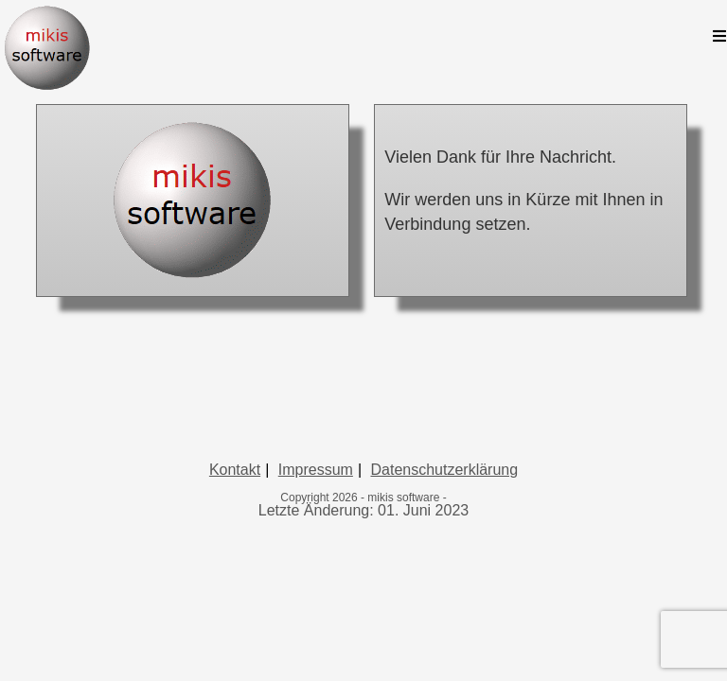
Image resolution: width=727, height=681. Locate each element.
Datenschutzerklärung (444, 597)
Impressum (315, 597)
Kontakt (234, 597)
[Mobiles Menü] (720, 37)
